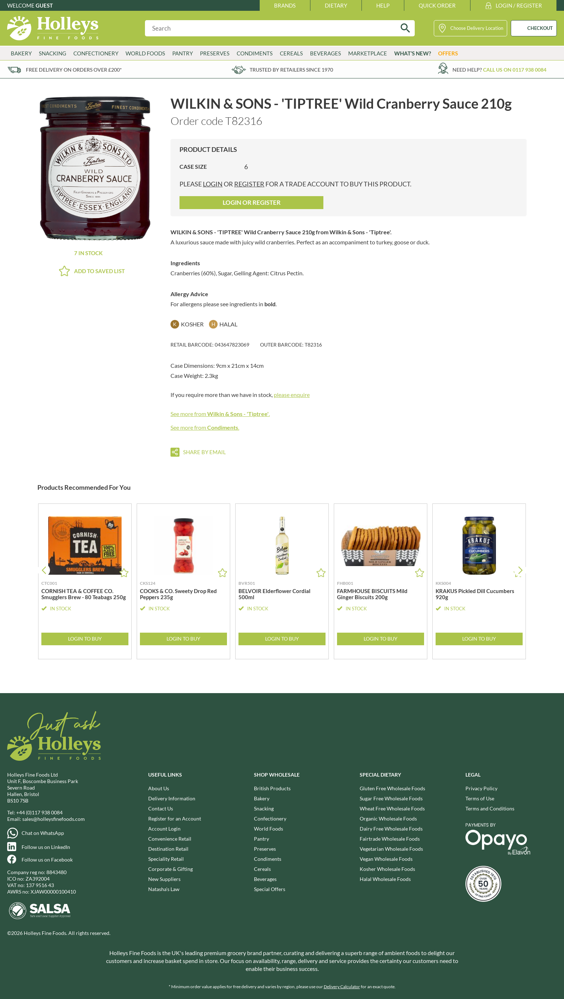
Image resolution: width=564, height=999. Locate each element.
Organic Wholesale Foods (388, 818)
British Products (272, 788)
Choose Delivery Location (476, 28)
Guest (44, 5)
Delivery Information (171, 798)
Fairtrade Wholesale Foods (390, 839)
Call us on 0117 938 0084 (514, 70)
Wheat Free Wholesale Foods (392, 808)
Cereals (291, 53)
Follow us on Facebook (47, 859)
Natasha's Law (163, 889)
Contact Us (160, 808)
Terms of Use (479, 798)
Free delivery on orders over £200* (74, 70)
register (249, 184)
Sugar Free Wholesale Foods (391, 798)
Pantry (182, 53)
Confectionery (95, 53)
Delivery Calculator (342, 986)
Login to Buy (85, 639)
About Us (158, 788)
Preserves (214, 53)
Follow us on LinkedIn (46, 847)
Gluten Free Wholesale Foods (392, 788)
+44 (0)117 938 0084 (39, 812)
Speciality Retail (166, 859)
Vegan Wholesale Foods (386, 859)
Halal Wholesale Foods (385, 879)
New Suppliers (164, 879)
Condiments (255, 53)
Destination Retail (168, 849)
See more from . (220, 413)
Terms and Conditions (489, 808)
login (213, 184)
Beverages (325, 53)
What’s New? (412, 53)
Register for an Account (174, 818)
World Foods (145, 53)
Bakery (21, 53)
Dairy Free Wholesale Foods (391, 829)
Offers (448, 53)
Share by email (204, 452)
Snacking (52, 53)
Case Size (193, 166)
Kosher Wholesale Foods (387, 869)
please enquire (292, 394)
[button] (520, 570)
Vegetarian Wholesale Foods (391, 849)
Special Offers (269, 889)
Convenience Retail (169, 839)
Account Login (164, 829)
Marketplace (367, 53)
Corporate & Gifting (170, 869)
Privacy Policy (481, 788)
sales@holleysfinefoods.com (53, 819)
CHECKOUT (540, 28)
